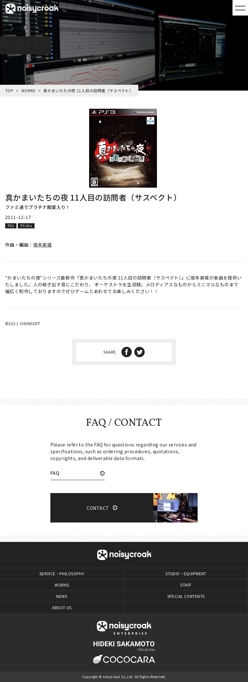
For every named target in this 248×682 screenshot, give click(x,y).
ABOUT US (61, 607)
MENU (240, 8)
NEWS (61, 596)
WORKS (28, 90)
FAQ (54, 473)
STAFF (185, 585)
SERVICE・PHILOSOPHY (62, 573)
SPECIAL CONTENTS (186, 596)
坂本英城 (42, 244)
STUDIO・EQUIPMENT (185, 573)
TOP (9, 90)
